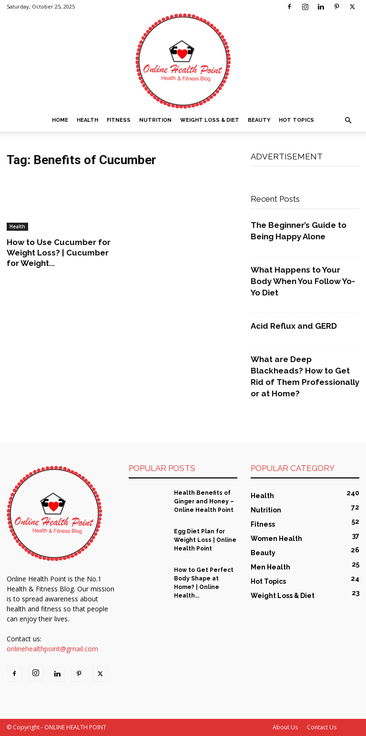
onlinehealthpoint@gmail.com (52, 648)
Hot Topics (296, 120)
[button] (347, 120)
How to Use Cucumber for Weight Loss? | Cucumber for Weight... (59, 252)
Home (60, 120)
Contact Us (321, 727)
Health (87, 120)
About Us (285, 727)
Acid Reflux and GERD (294, 326)
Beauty (259, 120)
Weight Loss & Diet (209, 120)
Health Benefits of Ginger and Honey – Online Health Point (204, 501)
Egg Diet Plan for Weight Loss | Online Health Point (205, 540)
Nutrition (155, 120)
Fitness (119, 120)
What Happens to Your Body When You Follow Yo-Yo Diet (303, 281)
